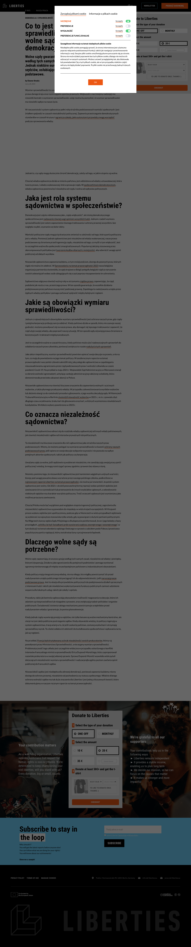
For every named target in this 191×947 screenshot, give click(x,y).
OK (95, 82)
